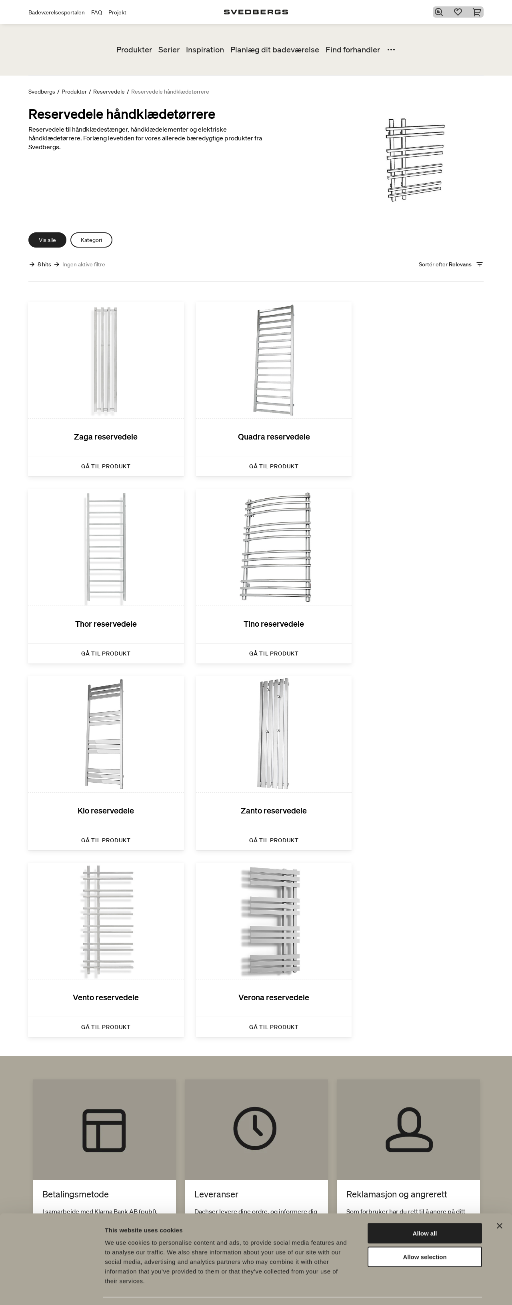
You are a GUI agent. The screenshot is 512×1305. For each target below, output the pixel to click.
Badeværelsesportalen (56, 12)
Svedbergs (41, 91)
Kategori (91, 240)
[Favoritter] (459, 12)
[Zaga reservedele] (100, 385)
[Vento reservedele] (100, 740)
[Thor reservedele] (412, 385)
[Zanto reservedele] (412, 563)
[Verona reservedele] (256, 740)
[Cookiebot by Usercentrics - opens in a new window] (52, 1289)
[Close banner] (499, 1202)
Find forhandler (353, 49)
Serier (169, 49)
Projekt (117, 12)
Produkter (134, 49)
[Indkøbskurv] (479, 12)
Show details (419, 1289)
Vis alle (47, 240)
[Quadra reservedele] (256, 385)
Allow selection (424, 1232)
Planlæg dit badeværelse (274, 49)
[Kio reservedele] (256, 563)
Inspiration (205, 49)
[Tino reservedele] (100, 563)
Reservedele (109, 91)
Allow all (425, 1209)
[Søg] (440, 12)
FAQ (96, 12)
